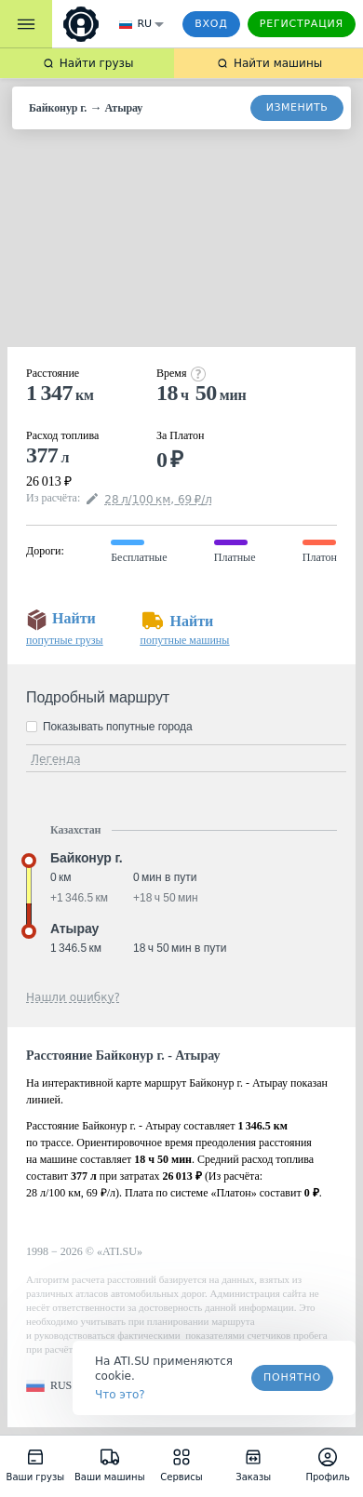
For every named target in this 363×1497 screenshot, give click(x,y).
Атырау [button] (74, 928)
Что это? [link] (120, 1394)
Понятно (292, 1377)
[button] (49, 1386)
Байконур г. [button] (86, 857)
